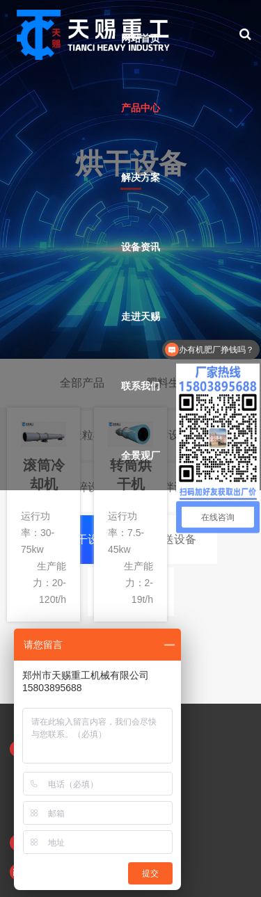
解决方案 (140, 177)
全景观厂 (140, 455)
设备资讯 (140, 246)
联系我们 (140, 385)
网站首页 (140, 38)
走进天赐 (140, 316)
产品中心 (140, 107)
